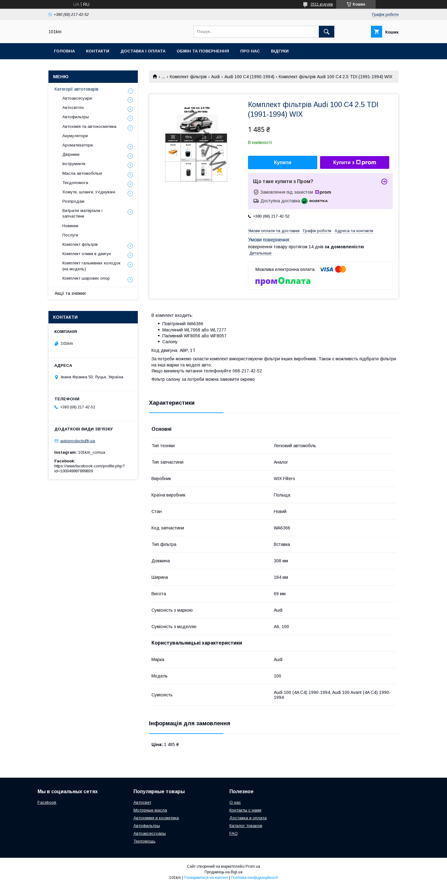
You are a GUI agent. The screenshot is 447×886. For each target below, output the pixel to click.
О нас (235, 802)
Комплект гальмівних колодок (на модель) (91, 266)
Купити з (354, 162)
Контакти (97, 51)
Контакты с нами (245, 810)
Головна (64, 51)
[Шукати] (326, 32)
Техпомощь (144, 841)
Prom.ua (253, 866)
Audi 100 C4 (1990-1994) (249, 76)
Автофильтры (75, 117)
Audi (215, 76)
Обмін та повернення (203, 51)
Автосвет (142, 802)
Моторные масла (150, 810)
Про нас (250, 51)
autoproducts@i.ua (77, 441)
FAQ (233, 833)
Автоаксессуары (149, 833)
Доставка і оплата (142, 51)
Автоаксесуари (77, 98)
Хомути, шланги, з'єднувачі (88, 192)
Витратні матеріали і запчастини (82, 213)
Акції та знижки (70, 293)
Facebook (47, 802)
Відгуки (280, 51)
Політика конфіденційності (254, 877)
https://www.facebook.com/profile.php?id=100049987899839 (89, 468)
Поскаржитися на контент (206, 877)
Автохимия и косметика (156, 818)
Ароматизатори (77, 145)
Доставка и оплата (248, 818)
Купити (282, 162)
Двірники (70, 154)
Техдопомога (75, 182)
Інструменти (73, 163)
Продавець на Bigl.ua (223, 872)
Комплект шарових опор (86, 278)
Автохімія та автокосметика (89, 126)
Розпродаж (73, 201)
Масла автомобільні (82, 173)
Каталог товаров (245, 825)
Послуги (70, 235)
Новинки (70, 225)
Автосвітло (73, 107)
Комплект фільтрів (188, 76)
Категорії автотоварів (76, 89)
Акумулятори (75, 135)
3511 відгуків (321, 4)
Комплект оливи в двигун (86, 253)
